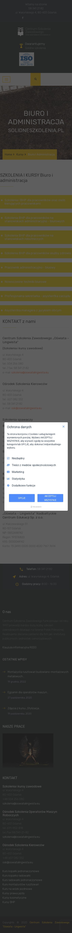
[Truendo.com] (36, 507)
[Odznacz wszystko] (63, 426)
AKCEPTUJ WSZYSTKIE (50, 497)
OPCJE (21, 498)
